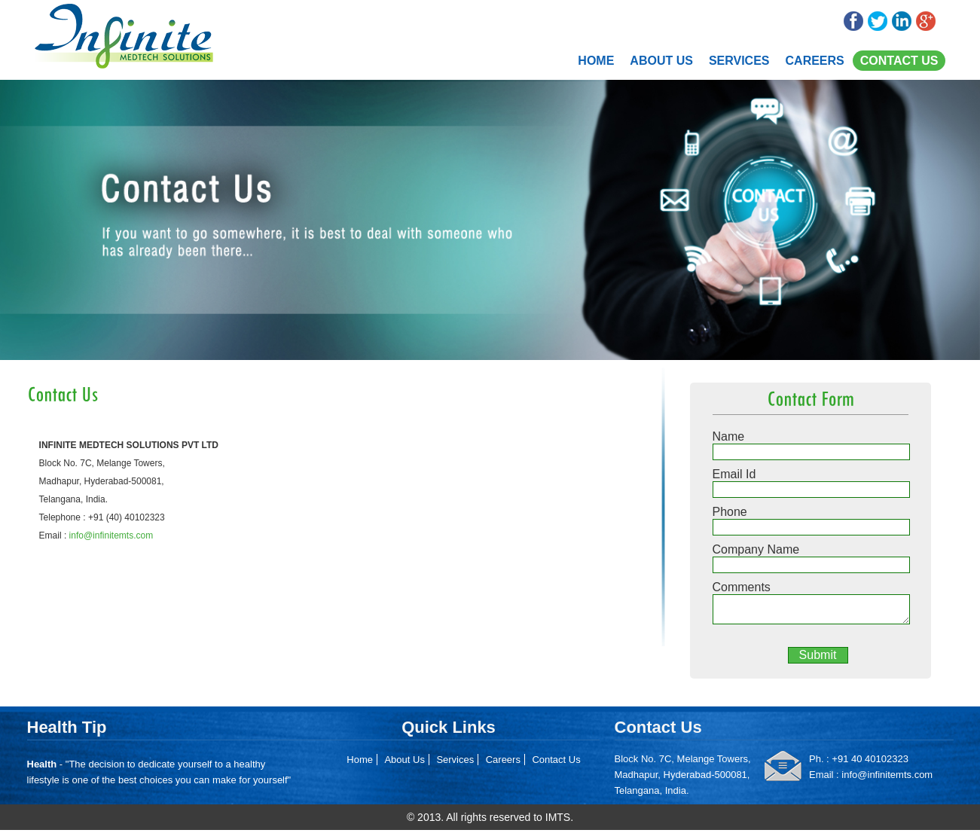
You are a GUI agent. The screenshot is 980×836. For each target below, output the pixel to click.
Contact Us (899, 60)
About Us (661, 60)
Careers (815, 60)
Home (596, 60)
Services (739, 60)
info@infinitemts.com (111, 535)
